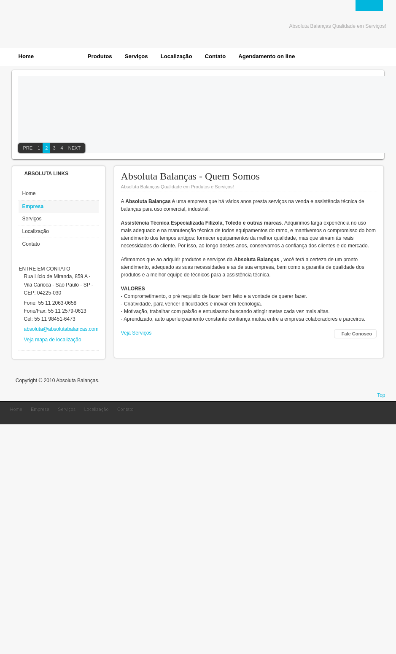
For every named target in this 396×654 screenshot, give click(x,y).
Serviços (31, 219)
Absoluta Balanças (344, 415)
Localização (35, 231)
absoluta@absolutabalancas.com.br (64, 329)
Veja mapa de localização (52, 340)
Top (381, 395)
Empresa (32, 206)
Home (28, 193)
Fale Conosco (357, 333)
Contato (31, 244)
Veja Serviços (136, 333)
